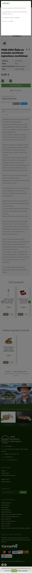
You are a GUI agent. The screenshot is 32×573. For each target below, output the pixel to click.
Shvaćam (14, 570)
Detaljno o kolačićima (22, 570)
